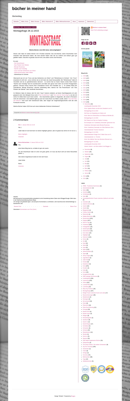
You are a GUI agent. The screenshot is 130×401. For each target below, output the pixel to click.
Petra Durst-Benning (88, 307)
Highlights (85, 235)
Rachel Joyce (86, 313)
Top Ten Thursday (87, 346)
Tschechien (86, 348)
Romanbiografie (87, 317)
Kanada (85, 262)
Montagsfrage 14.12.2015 (91, 132)
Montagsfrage (86, 291)
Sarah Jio (85, 322)
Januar (87, 173)
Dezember (88, 104)
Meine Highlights (22, 134)
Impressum (81, 21)
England (85, 220)
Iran (84, 241)
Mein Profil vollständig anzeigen (99, 30)
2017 (84, 97)
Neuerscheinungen (88, 295)
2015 (84, 102)
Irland (84, 243)
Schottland (86, 326)
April (86, 166)
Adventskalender (87, 188)
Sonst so (85, 336)
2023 (84, 83)
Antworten (21, 136)
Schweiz (85, 330)
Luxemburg (86, 286)
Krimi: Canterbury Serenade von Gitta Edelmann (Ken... (99, 127)
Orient (84, 303)
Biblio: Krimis (24, 21)
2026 (84, 76)
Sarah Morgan (86, 324)
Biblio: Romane (35, 21)
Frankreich (86, 224)
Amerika (85, 192)
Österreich (85, 305)
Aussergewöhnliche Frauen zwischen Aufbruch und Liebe (98, 198)
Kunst (84, 272)
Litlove (84, 282)
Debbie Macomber (88, 216)
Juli (86, 159)
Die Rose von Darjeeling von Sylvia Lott (95, 113)
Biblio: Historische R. (47, 21)
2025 (84, 78)
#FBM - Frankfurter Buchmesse (91, 186)
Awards (85, 208)
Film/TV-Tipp (86, 222)
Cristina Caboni (87, 212)
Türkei (84, 350)
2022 (84, 85)
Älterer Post (73, 206)
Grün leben (86, 233)
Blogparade (86, 210)
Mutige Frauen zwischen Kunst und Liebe (94, 293)
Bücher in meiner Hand (99, 27)
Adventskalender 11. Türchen (92, 137)
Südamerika (86, 342)
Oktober (87, 151)
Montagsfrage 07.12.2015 (91, 141)
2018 (84, 95)
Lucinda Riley (86, 284)
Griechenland (86, 230)
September (88, 154)
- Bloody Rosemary (19, 67)
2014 (84, 176)
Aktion (84, 190)
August (87, 156)
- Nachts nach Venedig (20, 68)
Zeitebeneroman (87, 361)
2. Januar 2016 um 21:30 (28, 125)
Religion (85, 315)
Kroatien (85, 268)
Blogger (73, 396)
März (86, 168)
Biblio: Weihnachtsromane (63, 21)
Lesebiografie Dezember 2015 (92, 106)
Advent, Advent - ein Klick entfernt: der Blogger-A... (98, 146)
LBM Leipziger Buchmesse (90, 276)
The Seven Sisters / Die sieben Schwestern (94, 344)
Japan (84, 253)
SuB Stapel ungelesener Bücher (91, 340)
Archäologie (86, 194)
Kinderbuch (86, 264)
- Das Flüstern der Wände (21, 65)
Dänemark (85, 214)
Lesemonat (86, 280)
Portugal (85, 309)
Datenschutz (90, 21)
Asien (84, 196)
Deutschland (86, 218)
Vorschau (85, 355)
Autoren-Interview (87, 204)
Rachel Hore (86, 311)
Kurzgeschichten (87, 274)
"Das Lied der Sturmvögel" (61, 95)
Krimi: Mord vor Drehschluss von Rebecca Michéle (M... (99, 115)
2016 (84, 99)
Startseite (16, 21)
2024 (84, 80)
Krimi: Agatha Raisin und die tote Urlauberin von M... (98, 108)
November (88, 149)
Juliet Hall (85, 260)
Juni (86, 161)
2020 (84, 90)
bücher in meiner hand (34, 8)
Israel (84, 247)
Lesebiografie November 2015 (92, 144)
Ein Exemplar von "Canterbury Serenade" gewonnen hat (99, 122)
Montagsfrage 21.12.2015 (91, 118)
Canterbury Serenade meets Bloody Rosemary (97, 125)
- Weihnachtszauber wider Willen (23, 72)
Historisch (85, 237)
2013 (84, 178)
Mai (86, 163)
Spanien (85, 338)
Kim (19, 125)
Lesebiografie (86, 278)
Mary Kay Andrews (88, 288)
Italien (84, 249)
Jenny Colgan (86, 255)
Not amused (86, 301)
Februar (87, 170)
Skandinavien (86, 332)
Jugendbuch (86, 257)
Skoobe (85, 334)
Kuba (84, 270)
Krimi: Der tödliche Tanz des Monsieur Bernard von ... (98, 139)
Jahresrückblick (87, 251)
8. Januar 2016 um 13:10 (36, 142)
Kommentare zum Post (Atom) (28, 209)
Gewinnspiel (86, 228)
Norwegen (85, 299)
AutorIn (85, 206)
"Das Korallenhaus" (44, 95)
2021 (84, 87)
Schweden (85, 328)
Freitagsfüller (86, 226)
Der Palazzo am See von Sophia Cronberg (95, 120)
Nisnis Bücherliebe (23, 142)
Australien (85, 202)
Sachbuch (85, 319)
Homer (84, 239)
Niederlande (86, 297)
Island (84, 245)
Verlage (85, 353)
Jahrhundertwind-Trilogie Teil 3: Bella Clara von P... (98, 134)
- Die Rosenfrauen (18, 63)
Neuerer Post (17, 206)
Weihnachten (86, 357)
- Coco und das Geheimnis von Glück (24, 70)
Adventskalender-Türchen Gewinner (94, 130)
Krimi (84, 266)
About (74, 21)
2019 (84, 92)
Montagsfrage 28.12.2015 (91, 111)
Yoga (84, 359)
